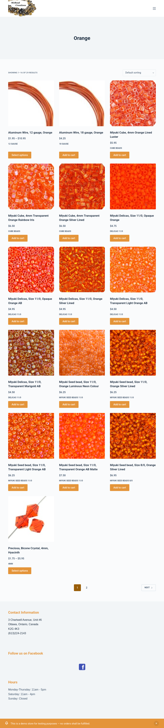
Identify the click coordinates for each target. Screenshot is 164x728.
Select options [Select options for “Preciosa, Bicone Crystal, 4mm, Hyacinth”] (20, 570)
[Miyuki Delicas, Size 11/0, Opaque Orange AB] (31, 269)
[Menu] (154, 8)
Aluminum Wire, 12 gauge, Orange (30, 132)
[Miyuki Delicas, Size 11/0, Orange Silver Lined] (82, 269)
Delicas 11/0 (116, 231)
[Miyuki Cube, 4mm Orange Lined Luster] (133, 103)
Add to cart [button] (69, 155)
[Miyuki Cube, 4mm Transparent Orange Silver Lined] (82, 186)
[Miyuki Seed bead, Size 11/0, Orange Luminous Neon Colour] (82, 353)
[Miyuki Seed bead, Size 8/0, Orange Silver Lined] (133, 436)
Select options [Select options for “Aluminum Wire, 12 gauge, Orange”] (20, 155)
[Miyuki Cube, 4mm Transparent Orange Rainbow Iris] (31, 186)
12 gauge (13, 144)
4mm (10, 564)
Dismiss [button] (156, 723)
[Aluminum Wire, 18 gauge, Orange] (82, 103)
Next (149, 587)
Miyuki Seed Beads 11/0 (71, 397)
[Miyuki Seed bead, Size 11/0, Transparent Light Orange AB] (31, 436)
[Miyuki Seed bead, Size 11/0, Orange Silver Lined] (133, 353)
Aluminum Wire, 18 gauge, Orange (81, 132)
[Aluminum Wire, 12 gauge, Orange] (31, 103)
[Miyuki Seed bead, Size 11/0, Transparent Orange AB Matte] (82, 436)
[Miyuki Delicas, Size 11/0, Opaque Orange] (133, 186)
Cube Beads (116, 148)
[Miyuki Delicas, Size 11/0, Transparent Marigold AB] (31, 353)
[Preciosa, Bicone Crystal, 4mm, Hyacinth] (31, 519)
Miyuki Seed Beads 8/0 (121, 480)
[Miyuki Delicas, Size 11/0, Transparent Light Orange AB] (133, 269)
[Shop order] (139, 72)
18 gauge (64, 144)
